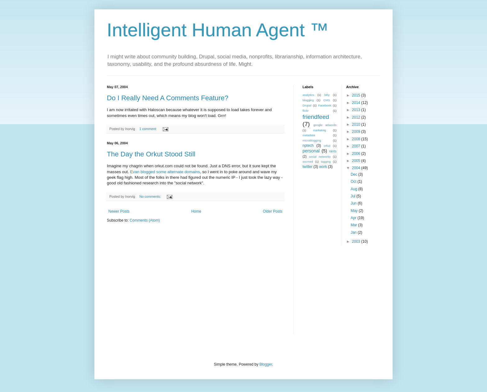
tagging (325, 161)
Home (196, 211)
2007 (356, 146)
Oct (354, 181)
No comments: (150, 196)
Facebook (324, 105)
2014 (356, 103)
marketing (319, 130)
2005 (356, 161)
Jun (354, 203)
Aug (354, 189)
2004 (356, 168)
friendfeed (316, 117)
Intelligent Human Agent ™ (218, 30)
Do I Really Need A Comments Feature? (167, 98)
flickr (306, 110)
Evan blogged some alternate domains (165, 171)
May (355, 211)
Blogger (265, 364)
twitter (307, 166)
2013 (356, 110)
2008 (356, 139)
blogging (308, 100)
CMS (326, 100)
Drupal (307, 105)
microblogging (312, 140)
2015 (356, 95)
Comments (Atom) (145, 220)
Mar (354, 225)
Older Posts (272, 211)
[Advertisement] (341, 294)
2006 (356, 153)
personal (311, 150)
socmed (308, 161)
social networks (320, 156)
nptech (308, 145)
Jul (354, 196)
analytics (308, 95)
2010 (356, 124)
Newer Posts (119, 211)
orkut (327, 145)
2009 (356, 131)
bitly (327, 95)
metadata (309, 135)
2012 (356, 117)
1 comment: (148, 129)
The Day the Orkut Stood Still (151, 154)
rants (332, 151)
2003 (356, 241)
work (323, 166)
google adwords (324, 125)
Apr (354, 218)
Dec (354, 174)
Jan (354, 232)
